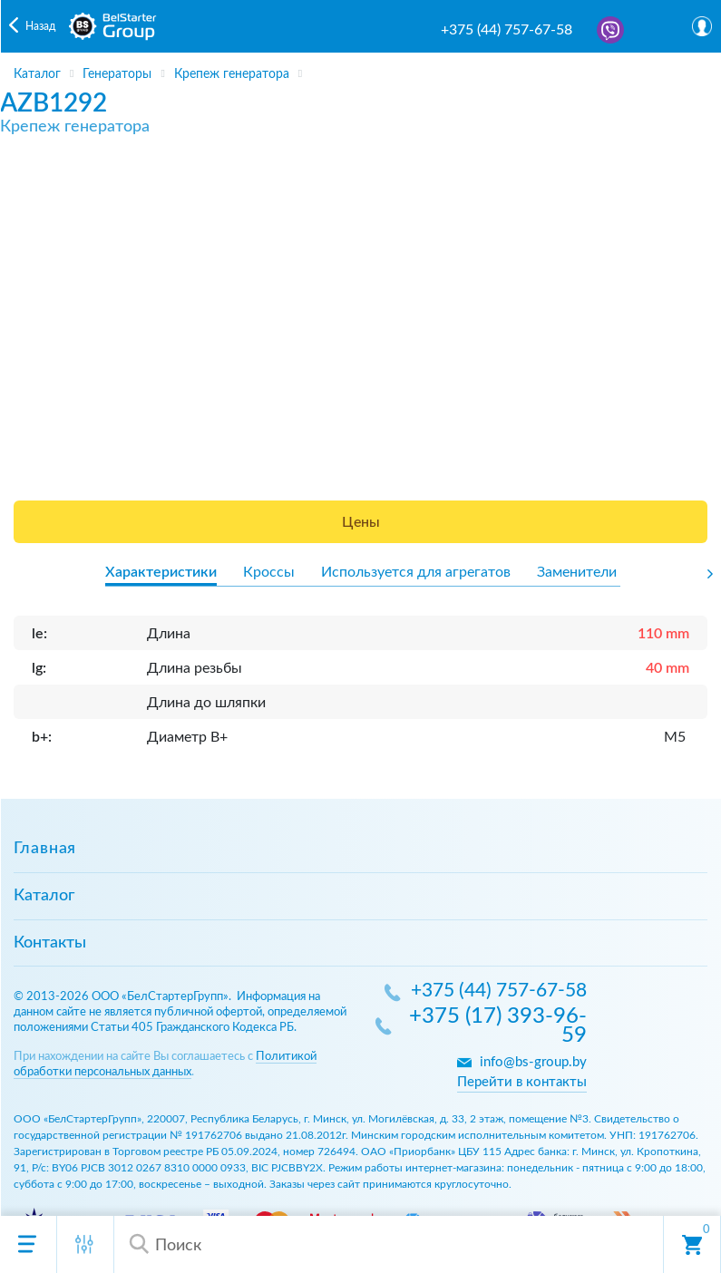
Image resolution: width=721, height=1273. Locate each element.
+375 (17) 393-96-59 (498, 1026)
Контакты (50, 943)
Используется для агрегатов (416, 572)
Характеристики (161, 572)
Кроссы (269, 572)
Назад (40, 26)
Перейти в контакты (522, 1082)
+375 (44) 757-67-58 (506, 30)
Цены (361, 522)
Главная (45, 849)
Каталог (44, 896)
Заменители (577, 572)
